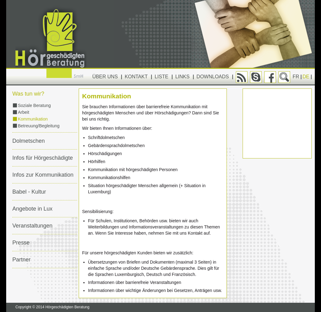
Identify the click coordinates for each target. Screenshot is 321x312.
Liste (161, 76)
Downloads (213, 76)
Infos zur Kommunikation (42, 175)
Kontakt (136, 76)
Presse (21, 243)
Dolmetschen (28, 141)
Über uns (105, 76)
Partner (21, 260)
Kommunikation (33, 119)
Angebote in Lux (32, 209)
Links (182, 76)
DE (305, 76)
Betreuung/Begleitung (39, 125)
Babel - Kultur (29, 192)
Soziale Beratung (34, 105)
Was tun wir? (28, 94)
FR (296, 76)
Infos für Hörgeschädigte (42, 158)
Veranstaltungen (32, 226)
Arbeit (23, 112)
